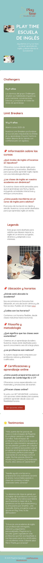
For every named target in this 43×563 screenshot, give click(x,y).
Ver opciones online (14, 407)
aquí (34, 306)
